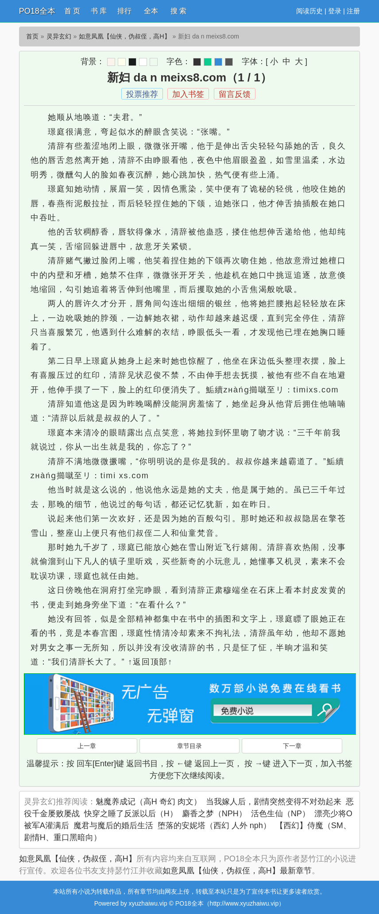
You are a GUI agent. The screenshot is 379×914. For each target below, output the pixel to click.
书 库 (99, 11)
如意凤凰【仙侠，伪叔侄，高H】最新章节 (237, 870)
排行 (124, 11)
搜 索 (178, 11)
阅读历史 (309, 11)
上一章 (86, 745)
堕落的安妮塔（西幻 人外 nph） (214, 825)
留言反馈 (235, 94)
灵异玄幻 (58, 36)
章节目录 (189, 745)
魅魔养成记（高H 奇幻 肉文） (148, 801)
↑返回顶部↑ (150, 661)
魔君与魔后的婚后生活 (113, 825)
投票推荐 (142, 94)
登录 (334, 11)
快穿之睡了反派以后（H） (131, 813)
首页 (32, 36)
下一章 (292, 745)
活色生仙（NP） (280, 813)
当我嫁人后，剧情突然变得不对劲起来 (273, 801)
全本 (151, 11)
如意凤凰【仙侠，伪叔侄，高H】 (124, 36)
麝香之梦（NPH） (214, 813)
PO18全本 (37, 11)
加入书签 (188, 94)
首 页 (72, 11)
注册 (353, 11)
